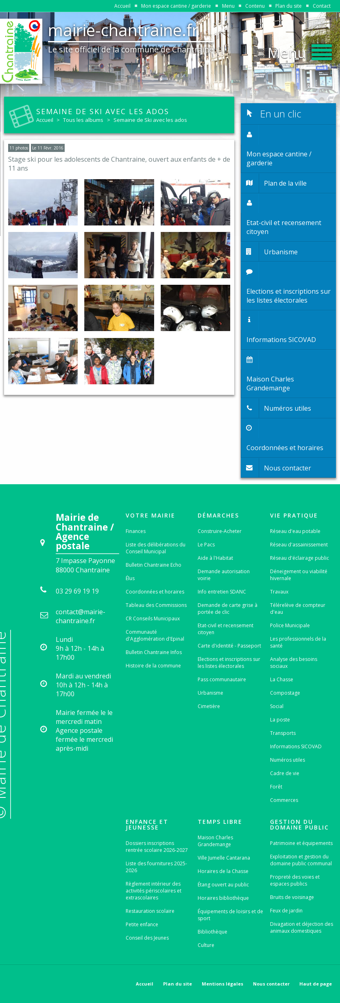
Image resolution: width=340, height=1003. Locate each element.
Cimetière (209, 706)
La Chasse (281, 679)
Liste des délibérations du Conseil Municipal (155, 548)
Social (276, 706)
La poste (280, 719)
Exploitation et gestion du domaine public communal (301, 860)
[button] (300, 50)
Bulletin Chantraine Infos (154, 652)
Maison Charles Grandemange (215, 841)
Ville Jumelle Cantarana (224, 857)
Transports (283, 733)
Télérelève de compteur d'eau (297, 608)
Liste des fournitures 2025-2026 (156, 867)
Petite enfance (142, 924)
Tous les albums (83, 119)
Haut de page (315, 984)
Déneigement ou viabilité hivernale (298, 575)
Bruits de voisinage (292, 897)
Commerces (284, 800)
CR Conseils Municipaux (153, 618)
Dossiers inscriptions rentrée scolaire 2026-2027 (157, 847)
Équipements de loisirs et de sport (230, 915)
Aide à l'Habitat (215, 558)
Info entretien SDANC (222, 591)
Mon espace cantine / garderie (176, 5)
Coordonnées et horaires (155, 591)
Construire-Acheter (220, 531)
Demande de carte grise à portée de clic (227, 608)
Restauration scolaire (150, 911)
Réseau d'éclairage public (299, 558)
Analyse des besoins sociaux (293, 662)
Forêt (276, 786)
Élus (130, 578)
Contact (322, 5)
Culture (206, 945)
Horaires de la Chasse (223, 871)
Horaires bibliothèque (223, 898)
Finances (136, 531)
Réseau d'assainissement (299, 544)
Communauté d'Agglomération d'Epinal (155, 635)
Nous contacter (271, 984)
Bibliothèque (212, 931)
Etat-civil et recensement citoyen (225, 629)
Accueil (122, 5)
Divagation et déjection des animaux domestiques (301, 927)
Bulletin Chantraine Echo (153, 564)
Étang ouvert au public (223, 884)
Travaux (279, 591)
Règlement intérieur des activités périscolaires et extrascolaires (153, 890)
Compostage (285, 692)
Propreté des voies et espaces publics (295, 880)
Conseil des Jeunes (147, 937)
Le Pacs (206, 544)
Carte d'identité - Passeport (229, 645)
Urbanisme (210, 692)
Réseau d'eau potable (295, 531)
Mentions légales (222, 984)
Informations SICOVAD (296, 746)
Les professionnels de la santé (298, 642)
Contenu (255, 5)
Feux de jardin (286, 910)
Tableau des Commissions (156, 605)
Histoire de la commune (153, 665)
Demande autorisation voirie (224, 575)
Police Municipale (290, 625)
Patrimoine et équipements (301, 843)
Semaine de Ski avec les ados (150, 119)
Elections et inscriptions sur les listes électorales (229, 662)
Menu (228, 5)
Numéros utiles (287, 759)
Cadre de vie (284, 773)
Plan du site (288, 5)
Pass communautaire (222, 679)
